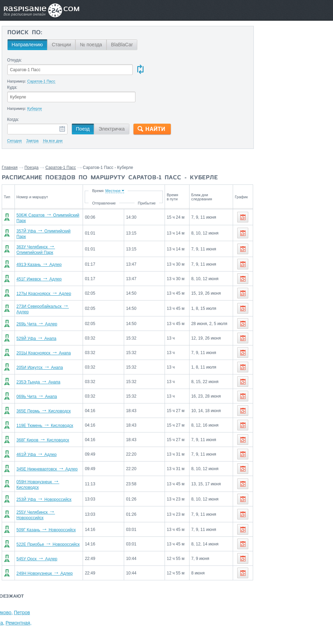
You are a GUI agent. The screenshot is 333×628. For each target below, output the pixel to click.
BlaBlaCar (122, 44)
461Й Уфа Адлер (35, 422)
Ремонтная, (311, 76)
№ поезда (91, 44)
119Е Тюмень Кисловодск (43, 393)
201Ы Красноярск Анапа (42, 320)
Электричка (111, 102)
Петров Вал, (297, 66)
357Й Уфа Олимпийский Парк (47, 204)
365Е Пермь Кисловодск (42, 378)
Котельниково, (266, 66)
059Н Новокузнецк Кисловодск (48, 451)
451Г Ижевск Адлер (37, 248)
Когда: (13, 92)
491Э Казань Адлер (37, 233)
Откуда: (14, 60)
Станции (61, 44)
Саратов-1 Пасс (60, 140)
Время (108, 164)
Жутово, (321, 66)
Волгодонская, (290, 87)
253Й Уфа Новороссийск (42, 465)
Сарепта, (287, 76)
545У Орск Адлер (35, 523)
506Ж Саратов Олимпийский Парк (51, 190)
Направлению (27, 44)
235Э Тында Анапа (36, 349)
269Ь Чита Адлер (35, 291)
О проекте (197, 584)
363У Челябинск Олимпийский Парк (53, 219)
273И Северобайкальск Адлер (47, 277)
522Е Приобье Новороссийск (46, 509)
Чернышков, (289, 56)
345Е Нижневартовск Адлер (45, 436)
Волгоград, (262, 56)
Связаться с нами (165, 584)
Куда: (135, 60)
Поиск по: (24, 33)
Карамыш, (261, 87)
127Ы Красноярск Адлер (42, 262)
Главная (10, 140)
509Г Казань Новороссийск (44, 494)
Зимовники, (263, 76)
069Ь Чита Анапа (35, 364)
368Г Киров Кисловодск (41, 407)
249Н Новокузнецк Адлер (43, 538)
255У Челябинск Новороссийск (48, 480)
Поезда (32, 140)
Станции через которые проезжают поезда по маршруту (282, 40)
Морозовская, (265, 97)
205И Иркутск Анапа (38, 335)
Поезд (83, 102)
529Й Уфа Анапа (34, 306)
